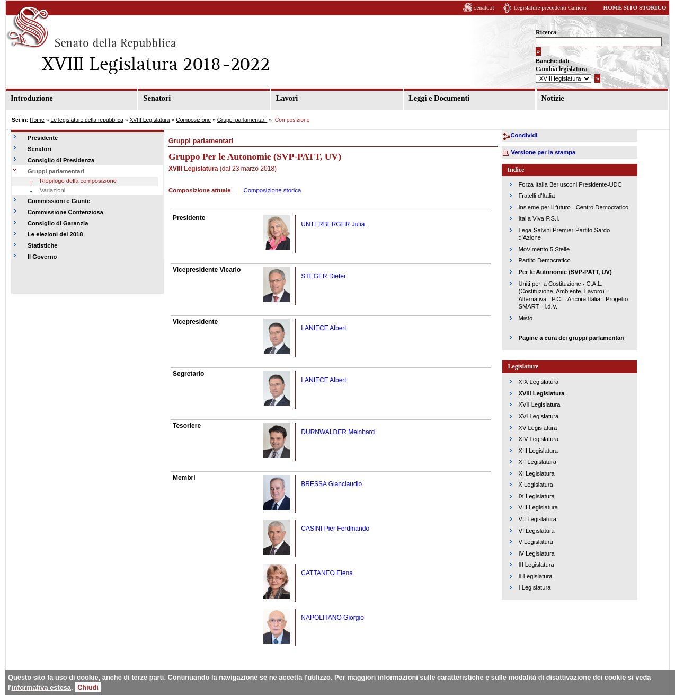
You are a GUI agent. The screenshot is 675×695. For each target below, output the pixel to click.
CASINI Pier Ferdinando (335, 528)
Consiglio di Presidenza (61, 160)
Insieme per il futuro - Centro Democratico (573, 207)
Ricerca (546, 32)
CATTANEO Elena (327, 573)
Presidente (43, 138)
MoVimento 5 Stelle (544, 249)
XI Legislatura (536, 473)
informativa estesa (41, 687)
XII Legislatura (537, 462)
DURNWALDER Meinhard (338, 432)
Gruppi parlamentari (242, 120)
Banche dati (552, 61)
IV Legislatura (536, 553)
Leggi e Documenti (438, 98)
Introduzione (32, 98)
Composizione (193, 120)
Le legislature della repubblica (86, 120)
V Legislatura (535, 542)
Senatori (157, 98)
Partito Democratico (544, 260)
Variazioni (52, 190)
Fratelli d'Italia (536, 195)
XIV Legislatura (538, 439)
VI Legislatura (536, 530)
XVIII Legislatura (149, 120)
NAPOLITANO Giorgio (332, 617)
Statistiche (43, 245)
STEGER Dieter (323, 276)
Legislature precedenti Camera (549, 7)
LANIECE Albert (323, 328)
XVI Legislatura (538, 416)
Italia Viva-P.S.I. (538, 218)
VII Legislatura (537, 519)
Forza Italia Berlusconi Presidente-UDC (569, 184)
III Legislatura (536, 564)
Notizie (552, 98)
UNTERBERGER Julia (333, 224)
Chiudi (88, 687)
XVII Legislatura (539, 404)
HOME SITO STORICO (634, 7)
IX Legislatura (536, 496)
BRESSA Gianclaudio (331, 484)
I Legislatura (534, 587)
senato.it (484, 7)
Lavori (287, 98)
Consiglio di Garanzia (58, 223)
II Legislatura (535, 576)
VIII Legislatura (538, 507)
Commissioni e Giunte (59, 201)
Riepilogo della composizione (78, 181)
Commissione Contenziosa (65, 212)
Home (37, 120)
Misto (525, 318)
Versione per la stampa (543, 152)
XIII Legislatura (538, 450)
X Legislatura (535, 484)
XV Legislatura (537, 428)
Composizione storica (272, 190)
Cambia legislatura (562, 69)
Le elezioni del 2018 (55, 234)
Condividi (523, 135)
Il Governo (42, 256)
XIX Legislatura (538, 382)
